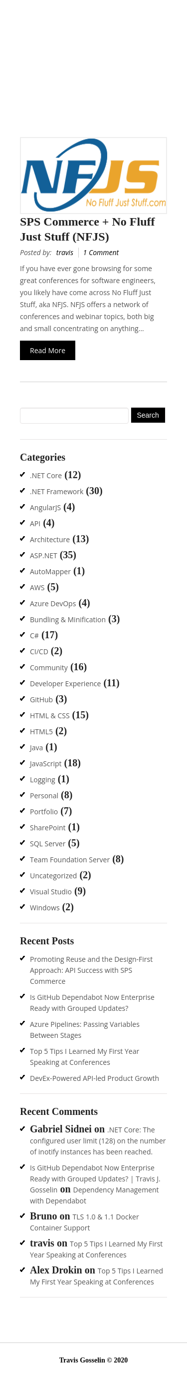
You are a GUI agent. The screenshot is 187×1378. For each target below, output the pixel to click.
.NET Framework (56, 491)
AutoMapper (50, 571)
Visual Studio (51, 891)
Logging (42, 779)
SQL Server (47, 843)
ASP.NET (43, 555)
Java (36, 747)
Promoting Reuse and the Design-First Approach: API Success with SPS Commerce (91, 970)
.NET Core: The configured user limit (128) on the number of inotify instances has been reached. (98, 1140)
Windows (45, 907)
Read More (47, 350)
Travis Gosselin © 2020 (93, 1360)
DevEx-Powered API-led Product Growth (94, 1078)
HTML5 (41, 731)
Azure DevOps (53, 603)
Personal (44, 795)
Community (49, 667)
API (35, 523)
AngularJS (45, 507)
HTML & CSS (50, 715)
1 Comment (101, 252)
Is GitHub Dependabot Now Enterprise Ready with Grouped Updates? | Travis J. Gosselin (95, 1178)
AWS (37, 587)
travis (64, 252)
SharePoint (48, 827)
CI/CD (39, 651)
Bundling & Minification (68, 619)
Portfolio (44, 811)
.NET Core (46, 475)
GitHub (41, 699)
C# (34, 635)
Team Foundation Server (70, 859)
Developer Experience (65, 683)
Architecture (50, 539)
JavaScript (46, 763)
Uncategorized (53, 875)
